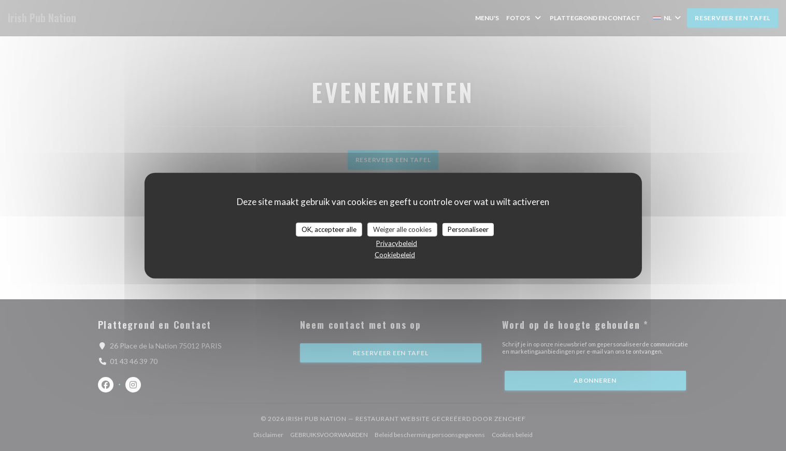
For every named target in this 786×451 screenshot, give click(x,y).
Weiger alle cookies (402, 229)
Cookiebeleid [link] (395, 255)
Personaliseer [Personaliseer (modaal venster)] (468, 229)
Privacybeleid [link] (396, 243)
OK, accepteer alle (329, 229)
